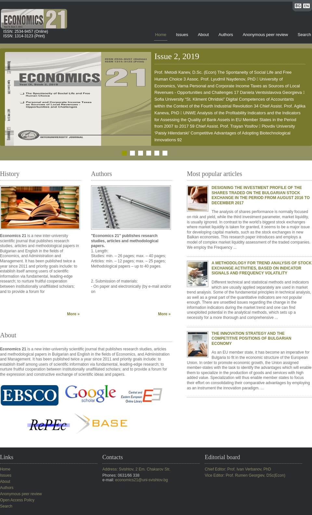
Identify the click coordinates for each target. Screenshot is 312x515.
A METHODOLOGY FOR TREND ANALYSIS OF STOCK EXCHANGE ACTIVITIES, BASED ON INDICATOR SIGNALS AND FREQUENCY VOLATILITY (262, 268)
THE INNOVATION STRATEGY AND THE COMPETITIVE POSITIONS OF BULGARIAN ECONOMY (251, 338)
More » (73, 314)
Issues (182, 34)
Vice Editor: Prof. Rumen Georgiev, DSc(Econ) (245, 475)
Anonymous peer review (265, 34)
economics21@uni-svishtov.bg (141, 480)
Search (304, 34)
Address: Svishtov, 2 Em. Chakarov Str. (136, 469)
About (203, 34)
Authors (225, 34)
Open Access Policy (17, 500)
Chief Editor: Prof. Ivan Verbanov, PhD (238, 469)
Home (160, 34)
